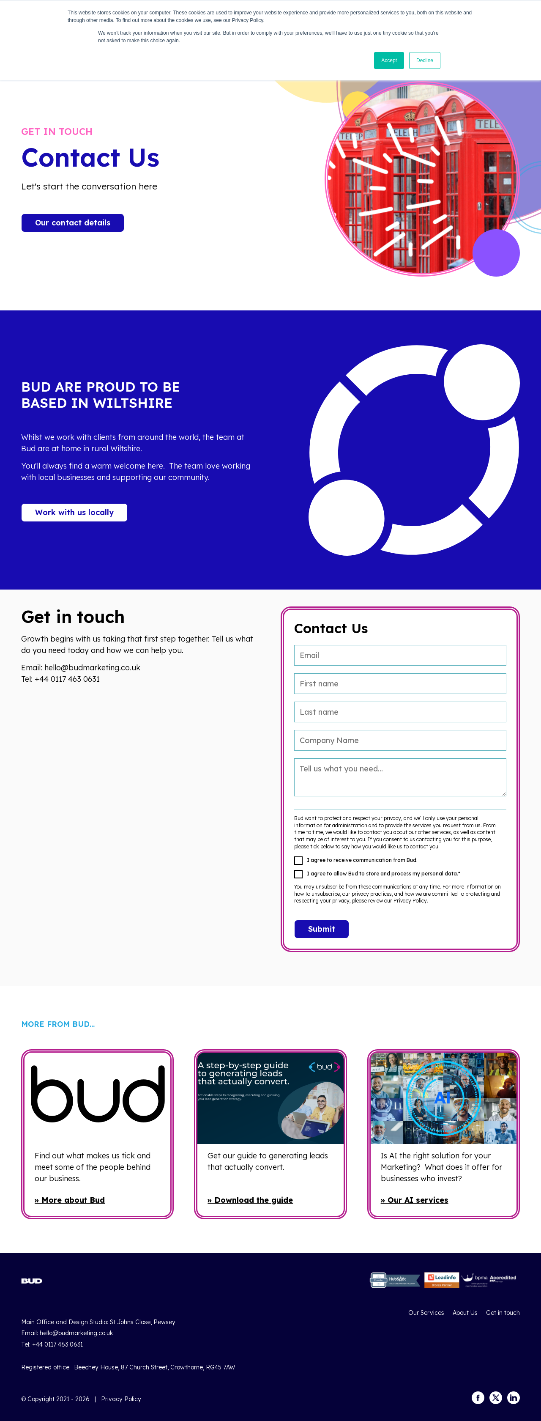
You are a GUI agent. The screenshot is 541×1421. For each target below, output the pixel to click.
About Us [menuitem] (465, 1313)
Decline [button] (424, 60)
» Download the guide (250, 1200)
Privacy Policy (121, 1399)
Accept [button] (389, 60)
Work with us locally (74, 512)
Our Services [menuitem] (426, 1313)
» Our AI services (414, 1200)
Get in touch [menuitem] (503, 1313)
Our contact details (72, 223)
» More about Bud (70, 1200)
